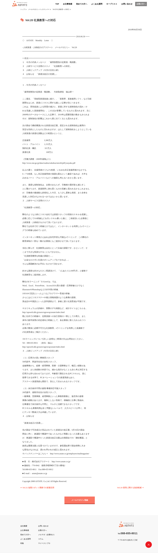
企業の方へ (141, 4)
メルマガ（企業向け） (46, 535)
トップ (22, 9)
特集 (22, 543)
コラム (40, 539)
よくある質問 (96, 4)
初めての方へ (81, 4)
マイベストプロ (44, 543)
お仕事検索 (67, 4)
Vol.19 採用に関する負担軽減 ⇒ (130, 488)
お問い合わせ (126, 4)
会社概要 (23, 526)
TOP (57, 4)
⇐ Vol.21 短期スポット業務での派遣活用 (37, 488)
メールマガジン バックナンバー (38, 9)
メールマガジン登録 (79, 500)
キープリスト (111, 4)
